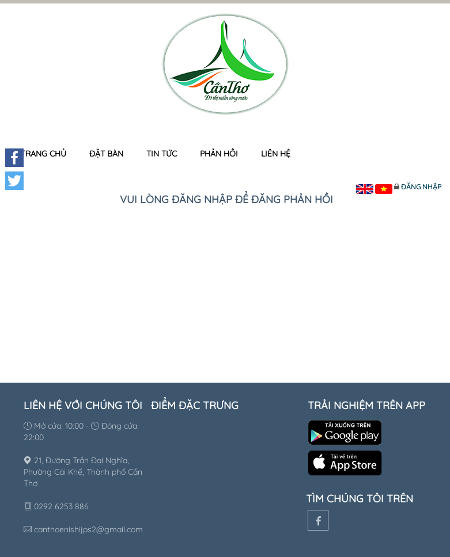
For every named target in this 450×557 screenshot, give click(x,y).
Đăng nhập (421, 186)
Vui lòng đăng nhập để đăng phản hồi (226, 199)
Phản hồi (219, 153)
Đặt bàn (106, 153)
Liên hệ (275, 153)
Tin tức (161, 153)
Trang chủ (43, 153)
